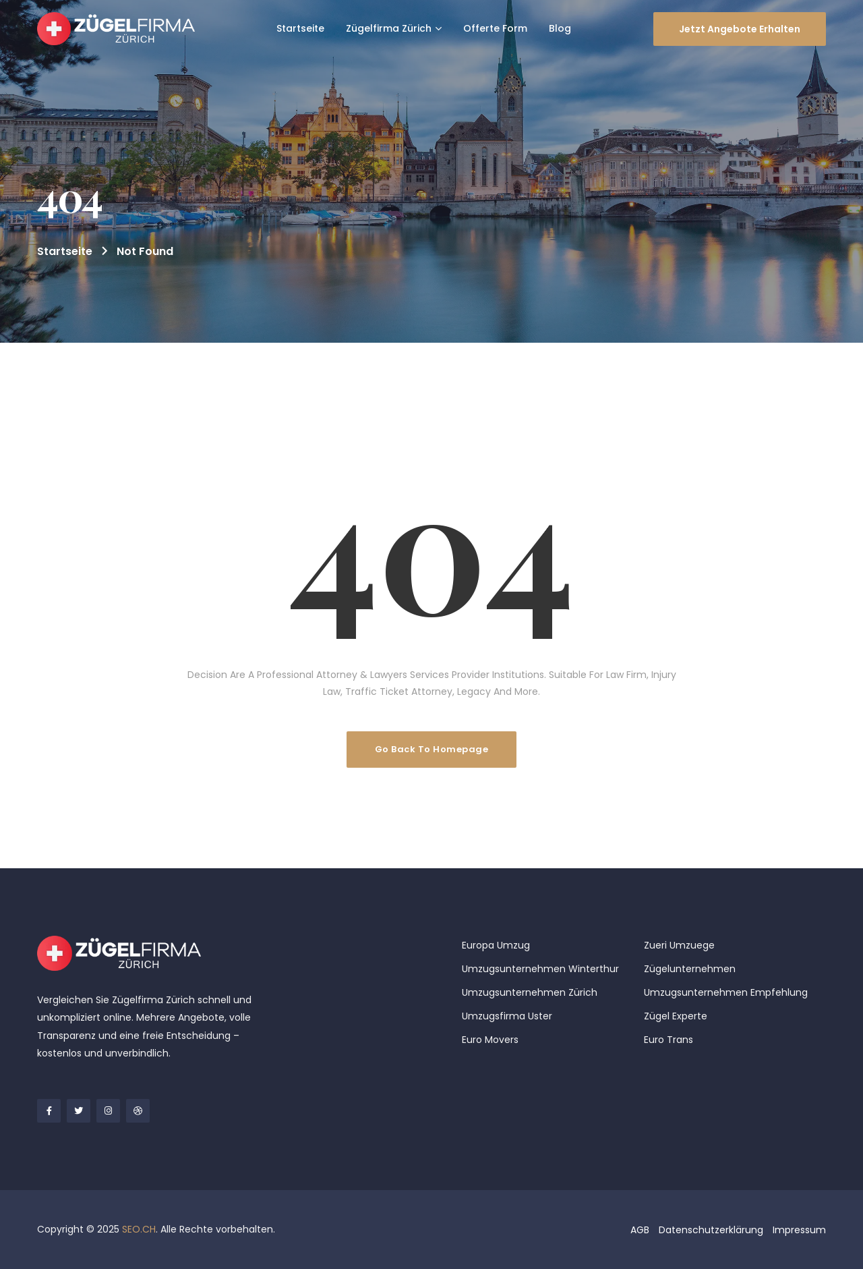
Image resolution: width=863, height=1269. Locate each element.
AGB (639, 1230)
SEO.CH (139, 1229)
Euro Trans (668, 1039)
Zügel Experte (675, 1016)
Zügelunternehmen (690, 969)
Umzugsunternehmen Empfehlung (726, 992)
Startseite (64, 251)
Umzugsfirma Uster (507, 1016)
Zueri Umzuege (679, 945)
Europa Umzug (496, 945)
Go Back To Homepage (432, 749)
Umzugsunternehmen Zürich (529, 992)
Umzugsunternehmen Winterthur (540, 969)
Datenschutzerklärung (711, 1230)
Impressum (799, 1230)
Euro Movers (490, 1039)
